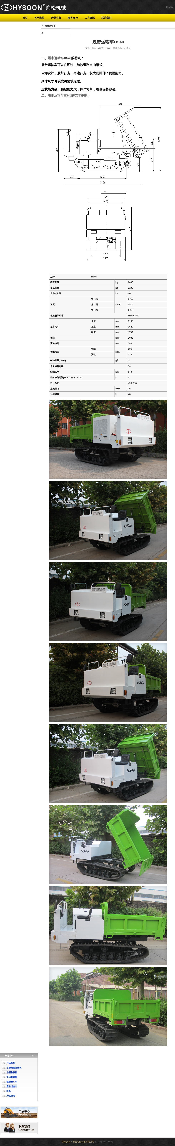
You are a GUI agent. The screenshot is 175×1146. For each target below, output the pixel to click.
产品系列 (10, 1063)
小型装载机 (11, 1072)
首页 (25, 17)
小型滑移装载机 (13, 1068)
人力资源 (90, 17)
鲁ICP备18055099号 (104, 1141)
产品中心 (56, 17)
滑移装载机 (11, 1077)
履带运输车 (56, 58)
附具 (8, 1091)
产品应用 (10, 1096)
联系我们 (106, 17)
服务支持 (73, 17)
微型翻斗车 (11, 1082)
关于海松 (39, 17)
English (170, 7)
